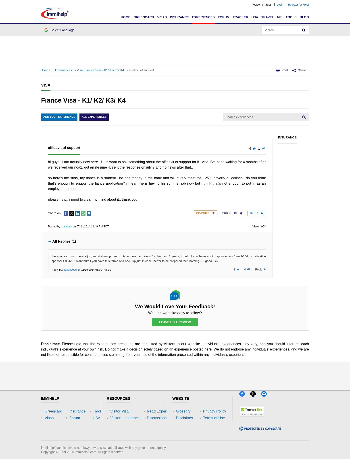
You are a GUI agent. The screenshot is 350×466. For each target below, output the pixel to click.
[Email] (266, 398)
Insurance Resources (127, 438)
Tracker (240, 17)
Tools (291, 17)
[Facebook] (244, 398)
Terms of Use (187, 431)
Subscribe (232, 213)
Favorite (205, 213)
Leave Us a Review (175, 322)
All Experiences (94, 117)
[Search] (303, 30)
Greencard (143, 17)
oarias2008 (70, 269)
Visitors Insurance (125, 418)
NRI (280, 17)
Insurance (179, 17)
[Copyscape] (260, 432)
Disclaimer (184, 418)
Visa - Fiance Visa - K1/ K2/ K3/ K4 (100, 70)
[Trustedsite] (251, 418)
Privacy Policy (187, 425)
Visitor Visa (119, 411)
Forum (223, 17)
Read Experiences (125, 425)
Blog (304, 17)
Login (280, 4)
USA (254, 17)
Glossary (183, 411)
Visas (162, 17)
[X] (255, 398)
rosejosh (67, 226)
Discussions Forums (127, 431)
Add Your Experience (59, 117)
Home (125, 17)
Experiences (203, 17)
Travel (267, 17)
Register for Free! (298, 4)
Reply (256, 213)
